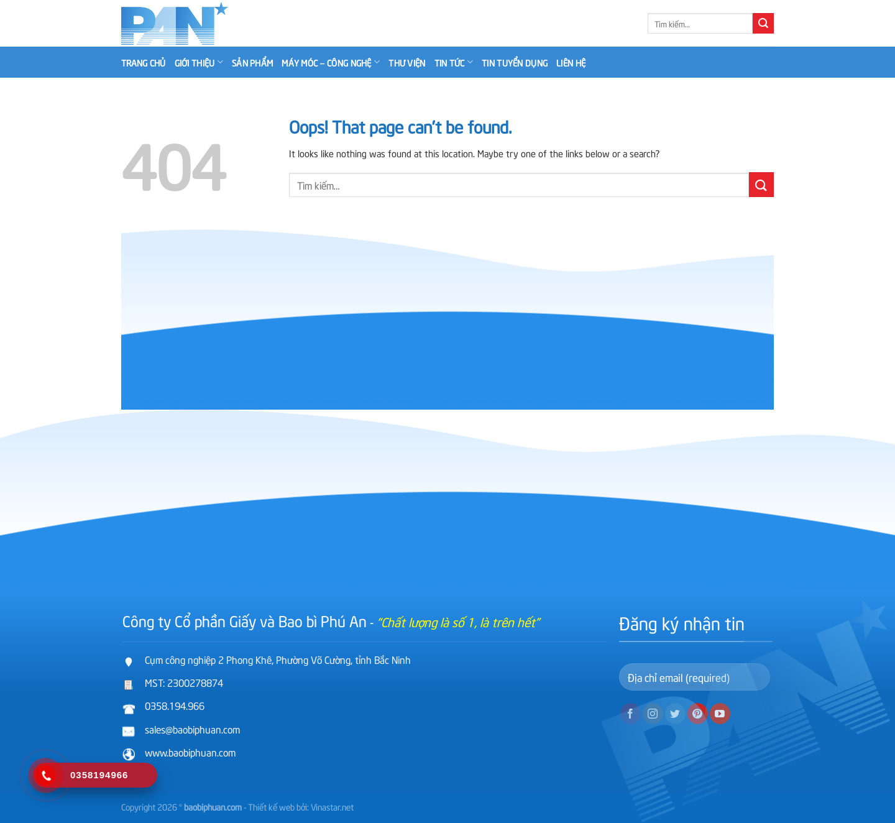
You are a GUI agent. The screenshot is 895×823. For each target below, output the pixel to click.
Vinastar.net (332, 806)
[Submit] (763, 23)
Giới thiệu (199, 62)
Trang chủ (143, 62)
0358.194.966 (174, 705)
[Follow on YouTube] (720, 713)
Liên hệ (570, 62)
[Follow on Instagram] (653, 713)
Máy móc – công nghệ (331, 62)
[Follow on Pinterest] (697, 713)
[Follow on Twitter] (675, 713)
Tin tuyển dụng (515, 62)
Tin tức (454, 62)
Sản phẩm (252, 62)
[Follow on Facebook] (630, 713)
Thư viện (406, 62)
